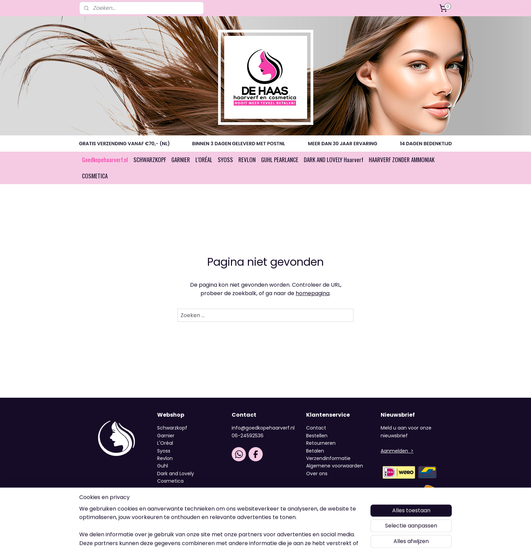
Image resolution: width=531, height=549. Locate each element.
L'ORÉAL (203, 159)
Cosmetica (170, 481)
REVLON (247, 159)
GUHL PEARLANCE (279, 159)
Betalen (315, 450)
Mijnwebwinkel (348, 536)
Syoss (163, 450)
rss (262, 536)
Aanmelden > (397, 450)
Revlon (165, 458)
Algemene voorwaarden (334, 465)
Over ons (317, 473)
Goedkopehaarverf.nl (105, 159)
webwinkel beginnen (288, 536)
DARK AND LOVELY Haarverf (333, 159)
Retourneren (321, 443)
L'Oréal (165, 443)
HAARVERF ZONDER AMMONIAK (401, 159)
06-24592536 (247, 435)
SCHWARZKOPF (149, 159)
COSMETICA (95, 176)
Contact (316, 427)
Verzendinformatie (328, 458)
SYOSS (225, 159)
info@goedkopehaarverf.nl (263, 427)
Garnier (165, 435)
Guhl (162, 465)
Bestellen (316, 435)
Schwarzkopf (172, 427)
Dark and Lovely (175, 473)
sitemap (248, 536)
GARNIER (180, 159)
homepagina (313, 293)
